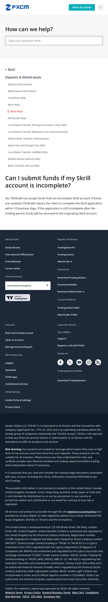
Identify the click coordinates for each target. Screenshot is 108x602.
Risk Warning (13, 596)
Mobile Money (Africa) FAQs (24, 159)
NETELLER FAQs (17, 118)
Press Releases (13, 261)
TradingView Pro (66, 247)
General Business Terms (56, 592)
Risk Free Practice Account (19, 332)
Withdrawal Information (22, 91)
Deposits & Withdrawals (23, 77)
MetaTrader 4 (64, 261)
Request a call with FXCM (70, 345)
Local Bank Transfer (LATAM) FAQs (28, 152)
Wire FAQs (14, 104)
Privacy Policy (12, 407)
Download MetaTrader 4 (70, 291)
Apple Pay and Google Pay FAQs (27, 145)
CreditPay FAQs (17, 97)
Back (10, 69)
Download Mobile (67, 284)
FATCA (25, 596)
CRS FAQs (36, 596)
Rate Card (78, 592)
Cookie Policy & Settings (18, 400)
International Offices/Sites (19, 254)
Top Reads (10, 370)
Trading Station (65, 254)
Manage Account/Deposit (18, 346)
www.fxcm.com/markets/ (82, 511)
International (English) (19, 285)
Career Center (12, 268)
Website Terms (14, 592)
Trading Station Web (68, 307)
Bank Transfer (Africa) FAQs (24, 165)
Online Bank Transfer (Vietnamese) (28, 138)
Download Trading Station (71, 277)
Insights (9, 363)
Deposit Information (20, 84)
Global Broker (12, 247)
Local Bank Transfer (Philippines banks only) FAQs (37, 125)
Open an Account (14, 339)
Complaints (92, 592)
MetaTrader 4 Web (67, 314)
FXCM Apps (11, 376)
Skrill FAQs (16, 111)
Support (61, 338)
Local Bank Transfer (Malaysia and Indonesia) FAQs (38, 131)
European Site (52, 596)
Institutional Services (16, 383)
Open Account (82, 7)
